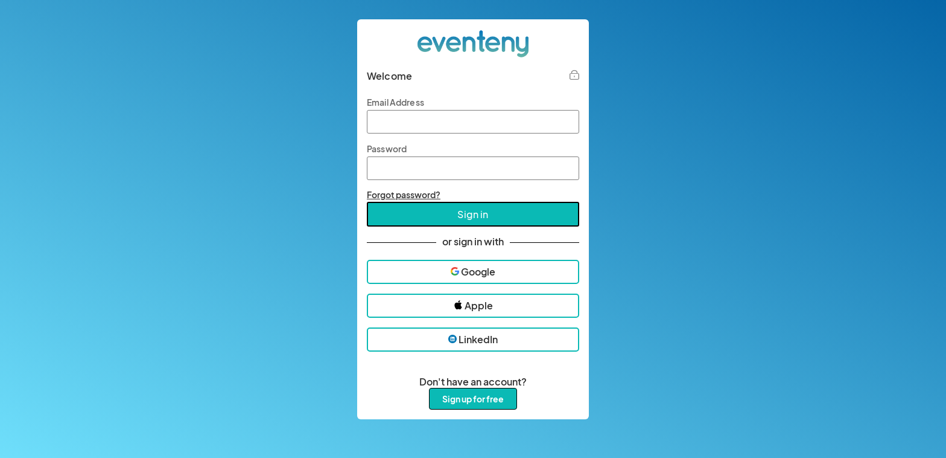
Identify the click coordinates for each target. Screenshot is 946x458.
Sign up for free (473, 398)
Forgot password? (403, 194)
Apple (473, 305)
